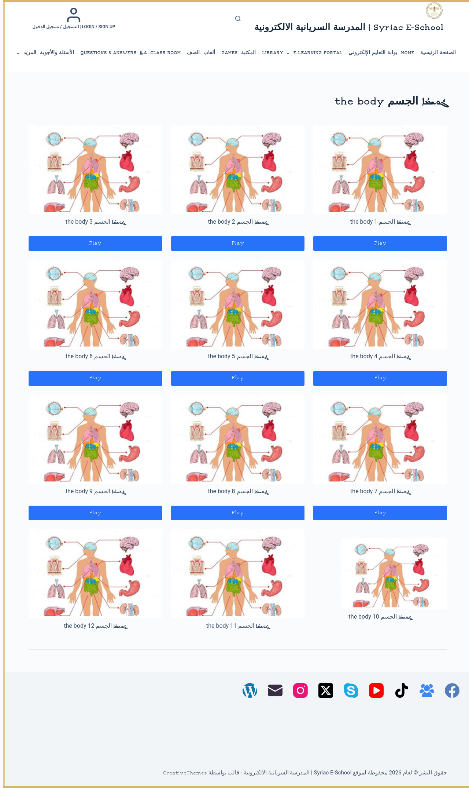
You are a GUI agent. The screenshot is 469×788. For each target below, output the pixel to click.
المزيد (22, 53)
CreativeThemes (182, 773)
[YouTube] (373, 690)
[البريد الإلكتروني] (272, 690)
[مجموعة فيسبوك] (423, 690)
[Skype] (347, 690)
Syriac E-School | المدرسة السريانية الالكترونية (345, 28)
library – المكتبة (259, 53)
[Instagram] (297, 690)
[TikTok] (398, 690)
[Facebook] (449, 690)
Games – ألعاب (217, 53)
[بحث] (234, 18)
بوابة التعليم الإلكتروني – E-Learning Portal (338, 53)
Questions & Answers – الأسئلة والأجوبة (85, 53)
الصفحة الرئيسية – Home (425, 53)
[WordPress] (246, 690)
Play (377, 243)
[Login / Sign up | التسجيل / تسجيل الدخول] (70, 18)
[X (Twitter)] (322, 690)
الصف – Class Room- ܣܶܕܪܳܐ (166, 53)
